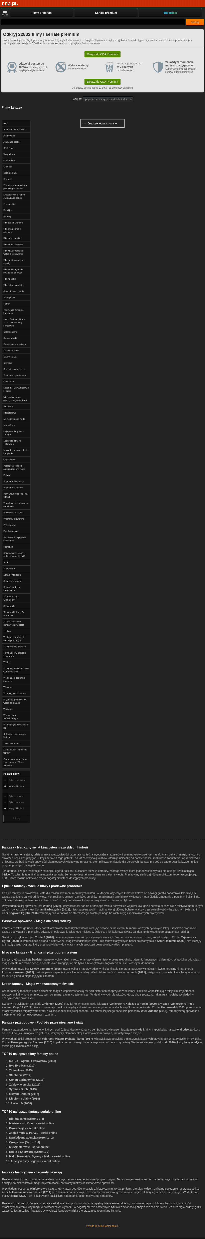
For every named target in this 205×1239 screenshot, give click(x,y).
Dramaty (7, 179)
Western (7, 687)
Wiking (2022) (52, 905)
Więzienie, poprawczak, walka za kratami (15, 701)
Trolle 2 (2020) (44, 937)
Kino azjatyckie (10, 338)
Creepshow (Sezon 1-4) (24, 1142)
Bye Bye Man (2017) (22, 1065)
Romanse (8, 547)
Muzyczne (8, 406)
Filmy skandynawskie (13, 285)
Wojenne (7, 709)
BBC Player (9, 148)
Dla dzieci (8, 166)
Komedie (7, 363)
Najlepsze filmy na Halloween (12, 442)
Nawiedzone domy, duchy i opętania (15, 452)
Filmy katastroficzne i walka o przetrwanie (13, 252)
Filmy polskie (9, 279)
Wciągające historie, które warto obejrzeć (16, 670)
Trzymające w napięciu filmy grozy (14, 654)
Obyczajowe (9, 459)
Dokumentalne (10, 173)
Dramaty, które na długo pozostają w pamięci (15, 187)
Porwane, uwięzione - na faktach (15, 495)
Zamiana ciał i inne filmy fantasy (15, 751)
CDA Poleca (9, 160)
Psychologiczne (11, 531)
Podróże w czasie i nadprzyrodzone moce (14, 467)
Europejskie (9, 204)
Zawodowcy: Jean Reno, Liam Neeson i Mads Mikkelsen (15, 762)
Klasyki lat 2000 (11, 350)
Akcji (5, 123)
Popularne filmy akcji (13, 481)
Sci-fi (5, 562)
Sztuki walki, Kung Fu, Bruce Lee (14, 614)
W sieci (6, 662)
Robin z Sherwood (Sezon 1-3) (29, 1151)
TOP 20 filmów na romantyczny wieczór (13, 623)
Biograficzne (9, 154)
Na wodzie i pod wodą (14, 419)
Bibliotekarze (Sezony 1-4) (26, 1118)
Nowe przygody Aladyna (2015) (31, 1042)
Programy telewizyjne (13, 519)
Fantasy (7, 216)
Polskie (6, 475)
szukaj (195, 22)
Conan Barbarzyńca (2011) (52, 909)
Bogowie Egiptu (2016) (24, 913)
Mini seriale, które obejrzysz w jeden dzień (15, 399)
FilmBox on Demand (13, 222)
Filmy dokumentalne (13, 244)
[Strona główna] (10, 3)
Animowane (9, 135)
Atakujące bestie (11, 142)
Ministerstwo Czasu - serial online (31, 1123)
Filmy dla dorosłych (12, 238)
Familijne (7, 210)
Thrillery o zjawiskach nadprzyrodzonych (13, 639)
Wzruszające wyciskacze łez (15, 726)
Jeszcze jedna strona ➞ (99, 123)
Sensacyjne (9, 568)
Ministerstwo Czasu (43, 1188)
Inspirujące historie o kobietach (13, 311)
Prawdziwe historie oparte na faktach (16, 505)
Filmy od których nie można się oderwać (13, 271)
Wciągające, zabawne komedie (14, 679)
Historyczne (9, 297)
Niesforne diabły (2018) (24, 1098)
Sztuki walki (9, 606)
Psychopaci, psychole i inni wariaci (14, 539)
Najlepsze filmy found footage (13, 433)
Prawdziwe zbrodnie (13, 512)
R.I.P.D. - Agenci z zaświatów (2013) (32, 1061)
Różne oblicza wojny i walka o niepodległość (14, 554)
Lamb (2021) (138, 972)
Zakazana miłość (11, 743)
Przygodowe (9, 525)
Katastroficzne (10, 332)
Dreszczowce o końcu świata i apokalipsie (14, 196)
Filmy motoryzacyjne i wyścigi (14, 261)
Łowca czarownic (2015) (18, 972)
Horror (6, 303)
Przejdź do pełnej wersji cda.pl (102, 1226)
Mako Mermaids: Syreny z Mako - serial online (39, 1156)
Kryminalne (8, 381)
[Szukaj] (93, 22)
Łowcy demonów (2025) (46, 968)
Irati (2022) (20, 1195)
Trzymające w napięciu (14, 646)
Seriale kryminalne (12, 581)
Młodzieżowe (9, 413)
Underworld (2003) (173, 1007)
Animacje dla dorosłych (14, 129)
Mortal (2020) (167, 1042)
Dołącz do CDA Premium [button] (102, 54)
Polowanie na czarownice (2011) (30, 1192)
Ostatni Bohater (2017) (24, 1094)
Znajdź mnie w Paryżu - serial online (33, 1132)
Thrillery (7, 631)
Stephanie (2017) (20, 1075)
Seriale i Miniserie (12, 575)
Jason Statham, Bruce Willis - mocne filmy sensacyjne (14, 322)
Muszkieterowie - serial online (29, 1147)
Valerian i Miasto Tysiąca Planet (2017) (67, 1038)
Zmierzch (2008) (52, 1003)
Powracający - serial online (27, 1128)
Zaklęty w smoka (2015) (24, 1084)
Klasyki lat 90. (10, 357)
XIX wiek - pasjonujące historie (14, 735)
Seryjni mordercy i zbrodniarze (12, 589)
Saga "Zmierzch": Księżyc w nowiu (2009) (129, 1003)
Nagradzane (9, 425)
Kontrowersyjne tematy (14, 375)
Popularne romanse (13, 487)
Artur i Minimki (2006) (171, 941)
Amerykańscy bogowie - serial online (35, 1161)
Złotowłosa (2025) (21, 1070)
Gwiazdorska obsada (13, 291)
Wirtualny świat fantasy (14, 693)
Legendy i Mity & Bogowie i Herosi (16, 389)
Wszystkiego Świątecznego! (10, 717)
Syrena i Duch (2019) (23, 1089)
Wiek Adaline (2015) (154, 1011)
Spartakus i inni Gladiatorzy (10, 598)
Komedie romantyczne (14, 369)
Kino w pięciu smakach (14, 344)
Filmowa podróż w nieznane (12, 230)
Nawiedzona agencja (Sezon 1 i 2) (31, 1137)
